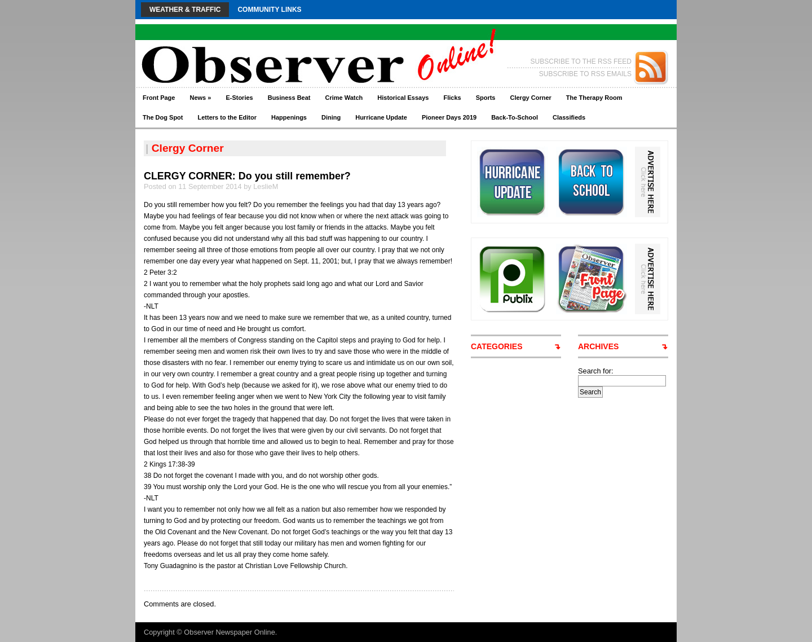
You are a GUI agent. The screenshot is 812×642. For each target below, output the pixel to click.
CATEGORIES (497, 346)
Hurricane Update (381, 117)
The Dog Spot (163, 117)
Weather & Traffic (184, 10)
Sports (486, 97)
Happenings (289, 117)
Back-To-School (514, 117)
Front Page (159, 97)
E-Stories (239, 97)
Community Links (269, 10)
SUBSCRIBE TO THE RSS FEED (581, 61)
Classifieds (569, 117)
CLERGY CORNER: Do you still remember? (247, 176)
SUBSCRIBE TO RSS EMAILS (585, 74)
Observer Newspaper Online (229, 632)
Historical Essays (403, 97)
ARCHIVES (598, 346)
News (200, 97)
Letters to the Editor (227, 117)
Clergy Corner (530, 97)
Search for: (596, 371)
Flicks (452, 97)
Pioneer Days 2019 (449, 117)
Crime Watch (344, 97)
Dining (331, 117)
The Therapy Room (594, 97)
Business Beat (289, 97)
